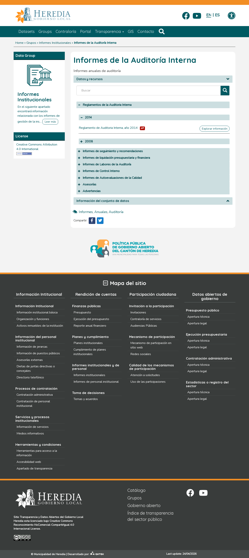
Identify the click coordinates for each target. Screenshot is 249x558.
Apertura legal (197, 323)
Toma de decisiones (88, 393)
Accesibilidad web (29, 462)
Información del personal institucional (35, 338)
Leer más (50, 122)
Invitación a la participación (151, 306)
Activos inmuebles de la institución (40, 326)
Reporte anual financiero (90, 326)
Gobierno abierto (143, 505)
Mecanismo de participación (152, 337)
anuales (100, 212)
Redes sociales (140, 354)
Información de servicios (33, 427)
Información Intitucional (34, 306)
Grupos (31, 43)
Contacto (146, 31)
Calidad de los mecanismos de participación (151, 367)
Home (19, 43)
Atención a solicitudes (145, 375)
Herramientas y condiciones (38, 444)
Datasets (26, 31)
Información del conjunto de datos (102, 201)
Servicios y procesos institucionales (32, 419)
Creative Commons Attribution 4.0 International (36, 146)
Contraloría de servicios (145, 319)
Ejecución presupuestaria (206, 334)
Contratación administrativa (35, 395)
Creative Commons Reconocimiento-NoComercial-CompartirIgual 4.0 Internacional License (44, 525)
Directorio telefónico (30, 377)
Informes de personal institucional (96, 382)
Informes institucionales (89, 375)
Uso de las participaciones (148, 382)
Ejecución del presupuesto (91, 319)
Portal (85, 31)
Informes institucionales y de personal (95, 367)
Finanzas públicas (86, 306)
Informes (86, 212)
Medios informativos (30, 433)
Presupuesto (82, 312)
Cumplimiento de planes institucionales (90, 351)
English (208, 15)
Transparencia (109, 31)
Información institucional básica (37, 312)
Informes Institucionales (55, 43)
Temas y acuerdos (86, 399)
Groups (45, 31)
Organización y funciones (33, 319)
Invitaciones (138, 312)
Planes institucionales (88, 343)
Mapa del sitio (124, 283)
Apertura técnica (198, 317)
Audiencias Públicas (143, 326)
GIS (131, 31)
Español (217, 15)
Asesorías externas (30, 360)
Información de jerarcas (32, 347)
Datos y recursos (89, 79)
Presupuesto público (202, 310)
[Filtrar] (225, 91)
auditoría (116, 212)
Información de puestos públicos (38, 353)
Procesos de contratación (36, 388)
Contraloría (66, 31)
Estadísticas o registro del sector (207, 384)
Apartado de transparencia (34, 468)
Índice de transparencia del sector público (150, 516)
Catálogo (136, 490)
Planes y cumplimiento (90, 337)
